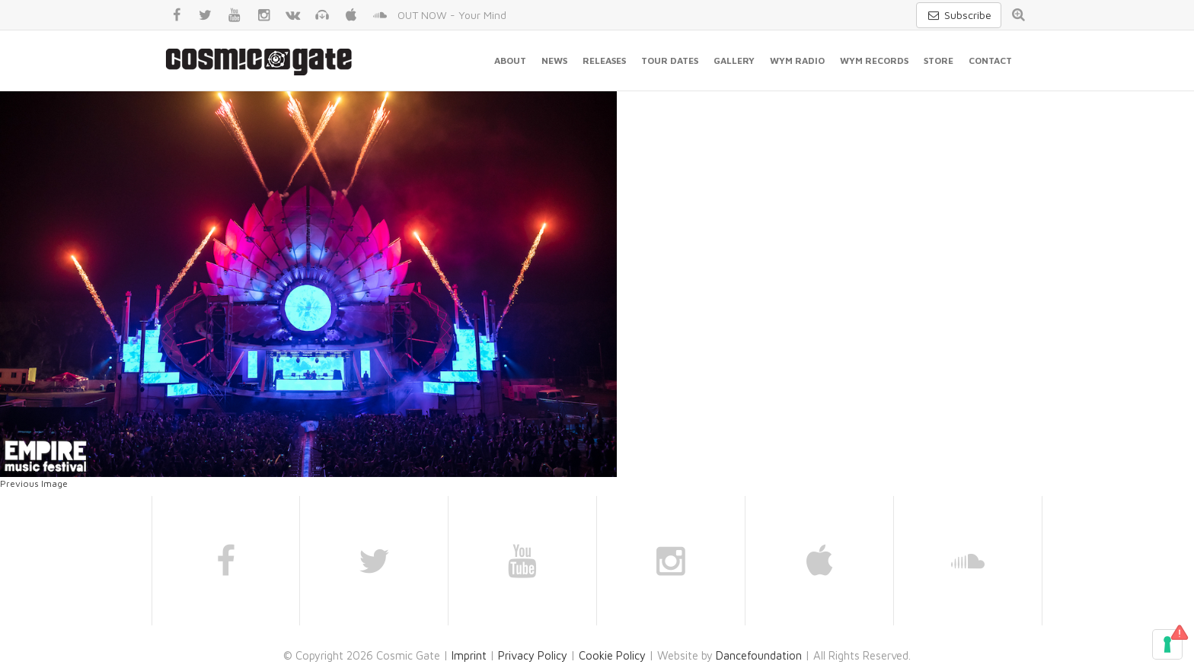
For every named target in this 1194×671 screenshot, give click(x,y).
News (554, 60)
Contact (990, 60)
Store (938, 60)
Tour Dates (669, 60)
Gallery (734, 60)
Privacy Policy (532, 655)
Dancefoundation (759, 655)
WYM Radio (797, 60)
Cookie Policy (612, 655)
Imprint (469, 655)
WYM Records (874, 60)
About (510, 60)
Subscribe (958, 14)
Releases (604, 60)
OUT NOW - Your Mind (451, 14)
